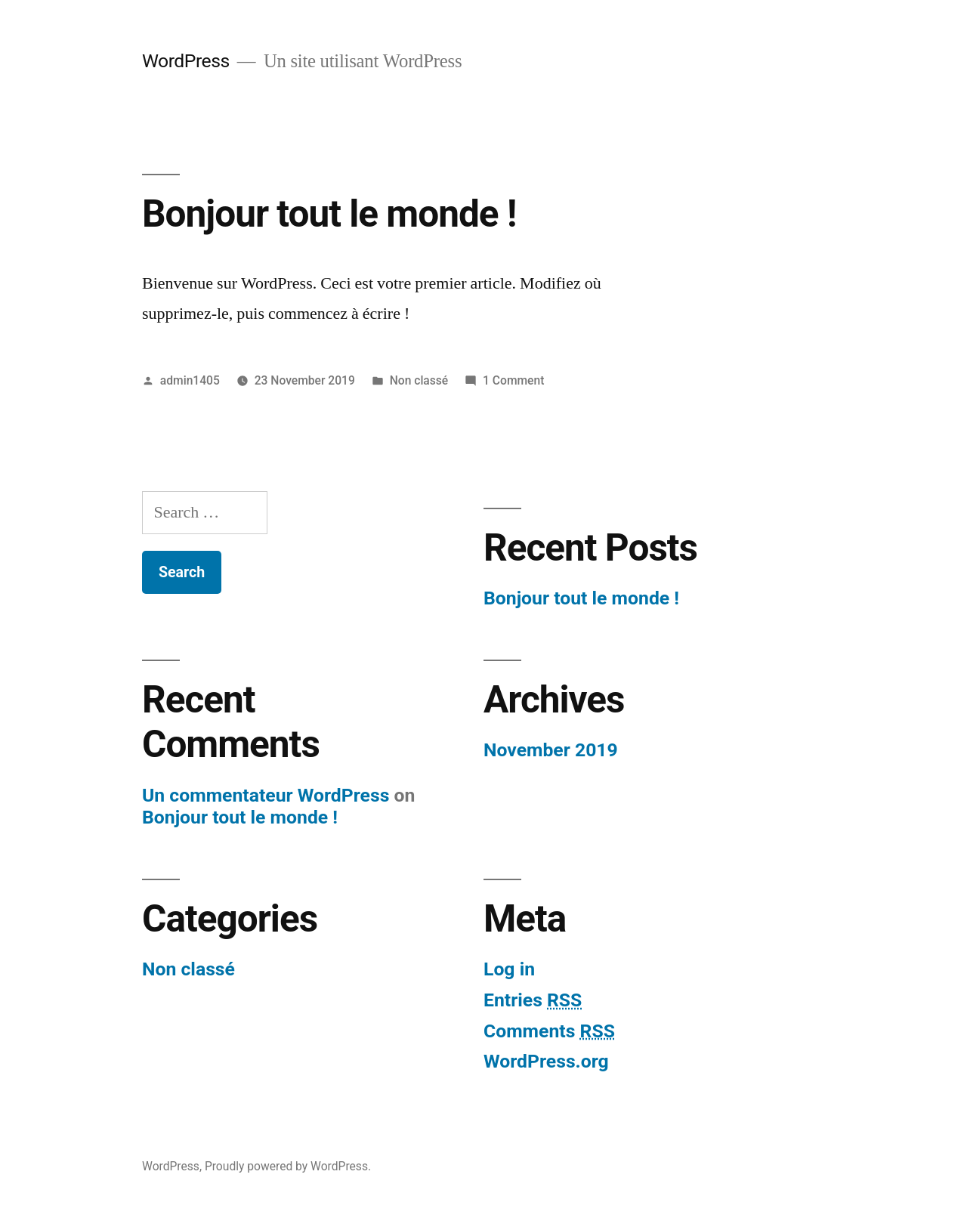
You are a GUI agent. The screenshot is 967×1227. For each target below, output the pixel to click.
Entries (533, 1000)
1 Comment (513, 380)
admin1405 (190, 380)
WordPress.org (546, 1061)
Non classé (419, 380)
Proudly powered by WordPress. (288, 1166)
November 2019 (551, 750)
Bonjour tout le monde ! (329, 214)
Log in (509, 969)
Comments (549, 1031)
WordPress (186, 61)
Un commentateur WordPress (265, 795)
